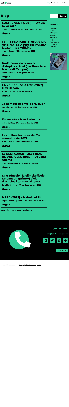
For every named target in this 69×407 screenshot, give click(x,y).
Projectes (53, 2)
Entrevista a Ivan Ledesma (21, 119)
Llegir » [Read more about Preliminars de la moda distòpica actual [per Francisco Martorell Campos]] (6, 76)
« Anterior (5, 210)
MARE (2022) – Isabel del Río (22, 197)
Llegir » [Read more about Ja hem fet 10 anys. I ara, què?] (6, 111)
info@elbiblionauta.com (57, 234)
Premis (52, 30)
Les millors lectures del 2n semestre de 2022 (21, 136)
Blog (48, 2)
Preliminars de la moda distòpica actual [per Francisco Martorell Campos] (24, 66)
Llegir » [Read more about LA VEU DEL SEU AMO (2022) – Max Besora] (6, 95)
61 (21, 210)
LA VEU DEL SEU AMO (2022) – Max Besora (23, 86)
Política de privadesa (30, 265)
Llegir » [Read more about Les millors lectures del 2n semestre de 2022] (6, 145)
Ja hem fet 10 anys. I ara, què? (23, 103)
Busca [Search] (63, 16)
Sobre (66, 2)
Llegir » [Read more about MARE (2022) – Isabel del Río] (6, 204)
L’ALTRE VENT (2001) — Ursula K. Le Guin (23, 24)
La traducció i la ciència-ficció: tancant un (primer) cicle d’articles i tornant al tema (23, 178)
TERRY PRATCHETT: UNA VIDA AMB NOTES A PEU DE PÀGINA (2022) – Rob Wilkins (24, 44)
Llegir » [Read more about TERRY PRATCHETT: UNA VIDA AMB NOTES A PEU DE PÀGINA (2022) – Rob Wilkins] (6, 55)
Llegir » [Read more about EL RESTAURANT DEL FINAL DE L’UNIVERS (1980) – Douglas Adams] (6, 167)
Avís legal (21, 265)
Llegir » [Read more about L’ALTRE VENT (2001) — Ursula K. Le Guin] (6, 33)
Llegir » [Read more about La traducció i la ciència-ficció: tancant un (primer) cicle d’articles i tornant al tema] (6, 189)
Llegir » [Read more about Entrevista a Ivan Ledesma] (6, 127)
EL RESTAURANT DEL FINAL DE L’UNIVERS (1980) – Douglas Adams (24, 156)
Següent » (27, 210)
